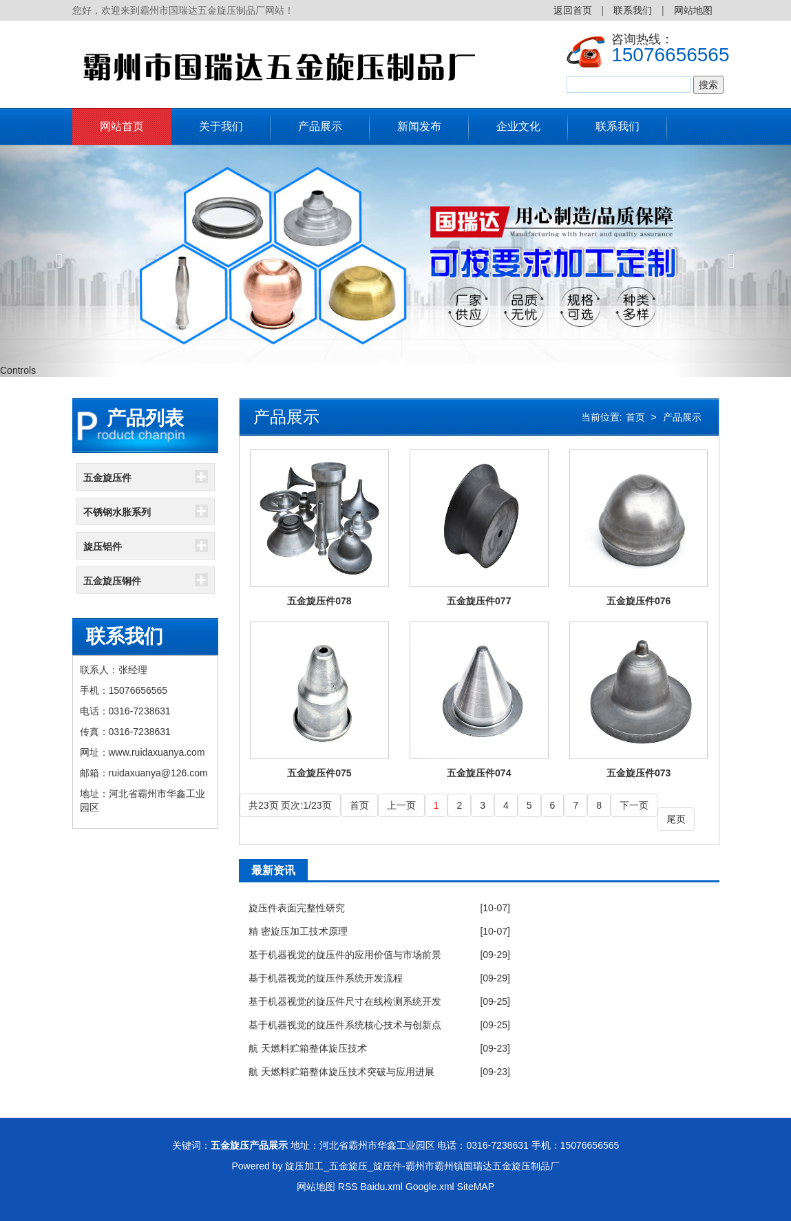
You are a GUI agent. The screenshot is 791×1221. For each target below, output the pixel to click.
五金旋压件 (107, 477)
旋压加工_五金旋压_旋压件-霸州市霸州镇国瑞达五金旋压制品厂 (422, 1165)
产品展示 (320, 126)
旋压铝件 (102, 546)
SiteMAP (475, 1186)
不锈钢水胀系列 (117, 512)
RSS (348, 1186)
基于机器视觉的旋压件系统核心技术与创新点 (345, 1024)
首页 (635, 417)
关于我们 (221, 126)
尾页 (676, 819)
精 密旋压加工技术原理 (298, 931)
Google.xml (429, 1186)
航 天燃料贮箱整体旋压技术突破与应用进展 (341, 1071)
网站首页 (122, 126)
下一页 (634, 805)
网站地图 (693, 10)
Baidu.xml (382, 1186)
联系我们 (632, 10)
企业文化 (518, 126)
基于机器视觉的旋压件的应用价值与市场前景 (345, 954)
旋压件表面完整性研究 (297, 907)
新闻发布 (419, 126)
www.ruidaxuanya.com (157, 752)
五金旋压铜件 (112, 580)
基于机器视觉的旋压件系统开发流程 (326, 978)
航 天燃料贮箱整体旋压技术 (308, 1048)
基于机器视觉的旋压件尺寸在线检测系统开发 (345, 1001)
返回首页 (572, 10)
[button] (59, 261)
